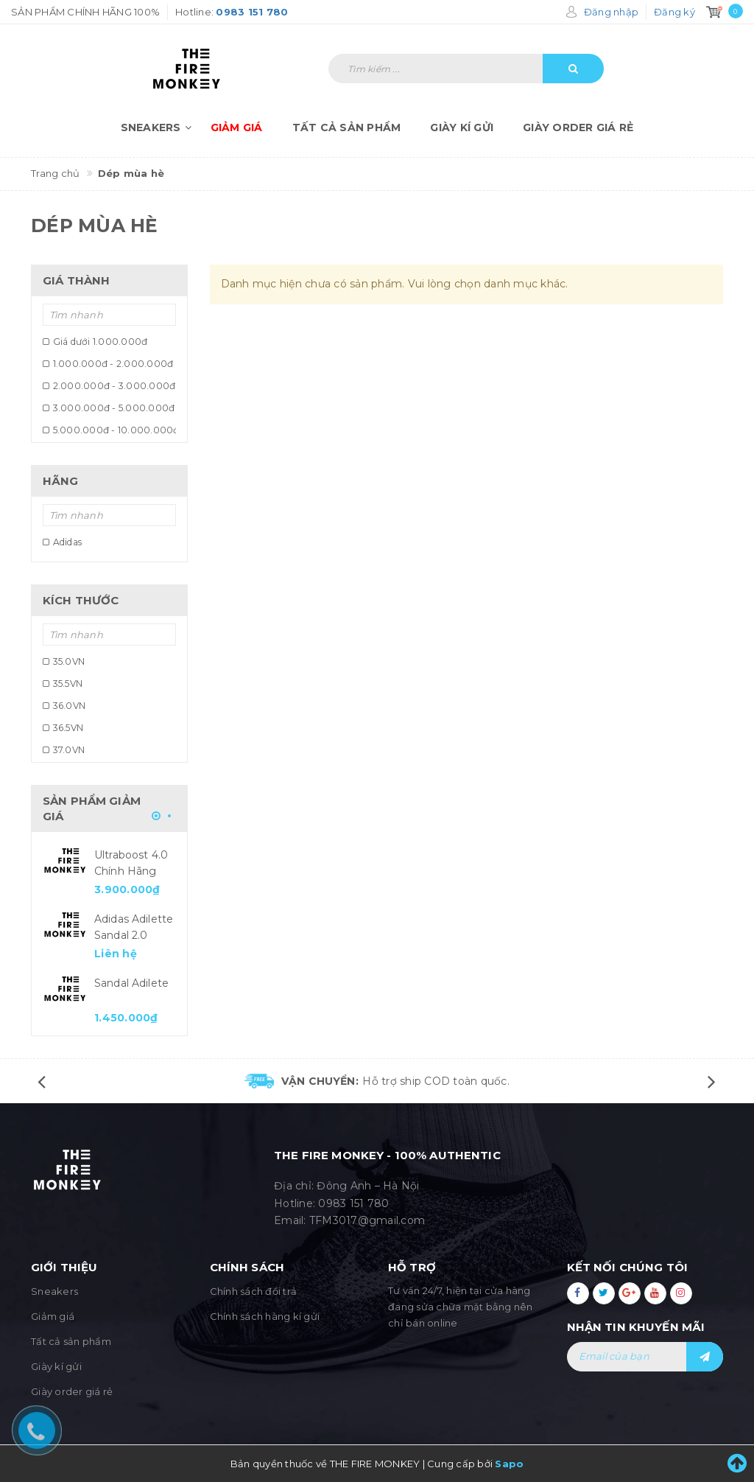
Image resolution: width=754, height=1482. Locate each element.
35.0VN (64, 661)
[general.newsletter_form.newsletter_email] (645, 1356)
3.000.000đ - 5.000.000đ (109, 407)
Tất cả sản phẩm (346, 127)
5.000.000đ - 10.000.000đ (109, 430)
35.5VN (62, 683)
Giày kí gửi (461, 127)
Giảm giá (237, 127)
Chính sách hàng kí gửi (265, 1316)
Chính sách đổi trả (253, 1291)
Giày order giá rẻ (578, 127)
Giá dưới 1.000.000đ (95, 341)
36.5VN (63, 727)
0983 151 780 (353, 1203)
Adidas (62, 542)
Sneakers (158, 127)
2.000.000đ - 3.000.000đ (109, 385)
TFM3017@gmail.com (367, 1220)
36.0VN (64, 705)
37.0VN (64, 749)
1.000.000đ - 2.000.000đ (108, 363)
